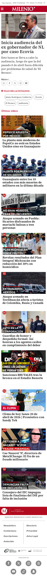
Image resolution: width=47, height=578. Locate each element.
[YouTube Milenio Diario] (13, 571)
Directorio (32, 525)
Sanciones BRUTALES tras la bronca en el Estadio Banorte (23, 376)
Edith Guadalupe (19, 3)
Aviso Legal (32, 536)
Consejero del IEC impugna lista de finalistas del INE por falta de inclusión (23, 495)
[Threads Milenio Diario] (38, 563)
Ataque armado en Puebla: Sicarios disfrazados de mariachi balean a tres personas (21, 223)
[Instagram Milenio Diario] (28, 563)
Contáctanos (10, 531)
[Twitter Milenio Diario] (18, 563)
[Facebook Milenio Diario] (8, 563)
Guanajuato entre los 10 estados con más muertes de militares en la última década (23, 182)
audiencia (23, 103)
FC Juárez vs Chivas (34, 3)
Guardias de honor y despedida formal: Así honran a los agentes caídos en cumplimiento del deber (22, 340)
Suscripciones (11, 536)
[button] (2, 10)
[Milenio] (23, 9)
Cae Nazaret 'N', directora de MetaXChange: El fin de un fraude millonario (22, 456)
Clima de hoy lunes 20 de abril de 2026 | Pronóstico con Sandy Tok (23, 417)
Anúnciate (9, 541)
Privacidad (32, 531)
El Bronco (10, 103)
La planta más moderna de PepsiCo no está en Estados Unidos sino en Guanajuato (21, 143)
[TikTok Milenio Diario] (23, 571)
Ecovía (38, 97)
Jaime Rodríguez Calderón (18, 97)
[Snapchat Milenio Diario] (33, 571)
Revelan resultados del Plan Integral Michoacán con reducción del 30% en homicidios (22, 262)
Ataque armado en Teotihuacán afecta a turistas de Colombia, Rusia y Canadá (23, 300)
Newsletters (10, 525)
